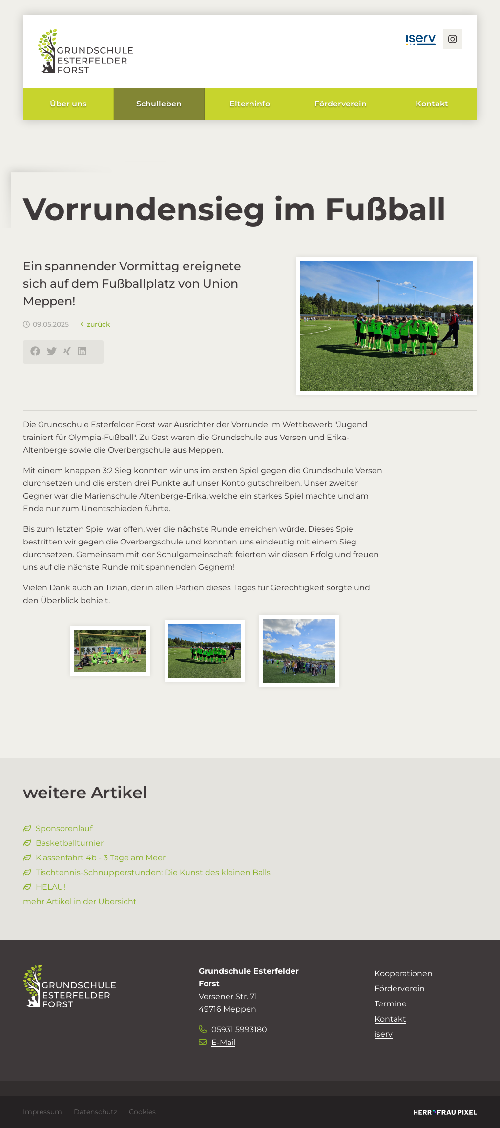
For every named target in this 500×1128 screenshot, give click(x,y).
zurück (95, 324)
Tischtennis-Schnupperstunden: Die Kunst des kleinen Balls (147, 872)
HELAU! (44, 887)
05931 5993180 (233, 1029)
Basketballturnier (63, 843)
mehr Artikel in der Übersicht (80, 901)
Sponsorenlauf (57, 828)
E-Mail (217, 1042)
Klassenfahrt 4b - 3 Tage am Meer (94, 857)
